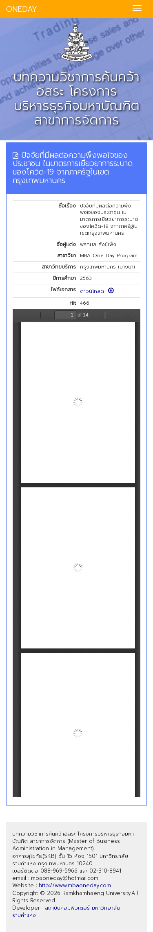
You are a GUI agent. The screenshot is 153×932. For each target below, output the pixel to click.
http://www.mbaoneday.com (75, 885)
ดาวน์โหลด (97, 291)
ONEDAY (21, 9)
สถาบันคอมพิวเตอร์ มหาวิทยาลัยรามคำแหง (66, 911)
